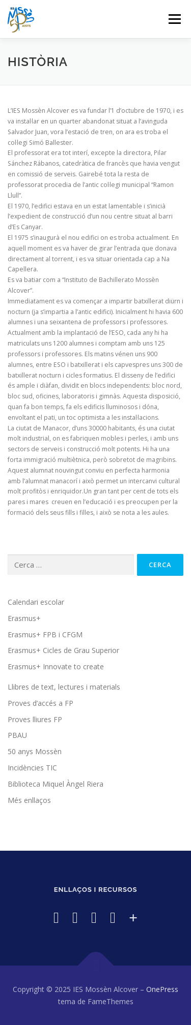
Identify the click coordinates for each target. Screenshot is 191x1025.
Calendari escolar (36, 602)
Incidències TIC (32, 767)
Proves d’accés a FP (40, 703)
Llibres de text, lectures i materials (64, 687)
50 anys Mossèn (35, 751)
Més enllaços (29, 800)
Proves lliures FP (35, 719)
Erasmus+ (24, 618)
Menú (174, 19)
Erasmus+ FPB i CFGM (45, 634)
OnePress (162, 989)
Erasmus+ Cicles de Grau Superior (63, 650)
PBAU (17, 735)
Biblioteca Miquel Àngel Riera (55, 784)
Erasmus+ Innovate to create (56, 666)
